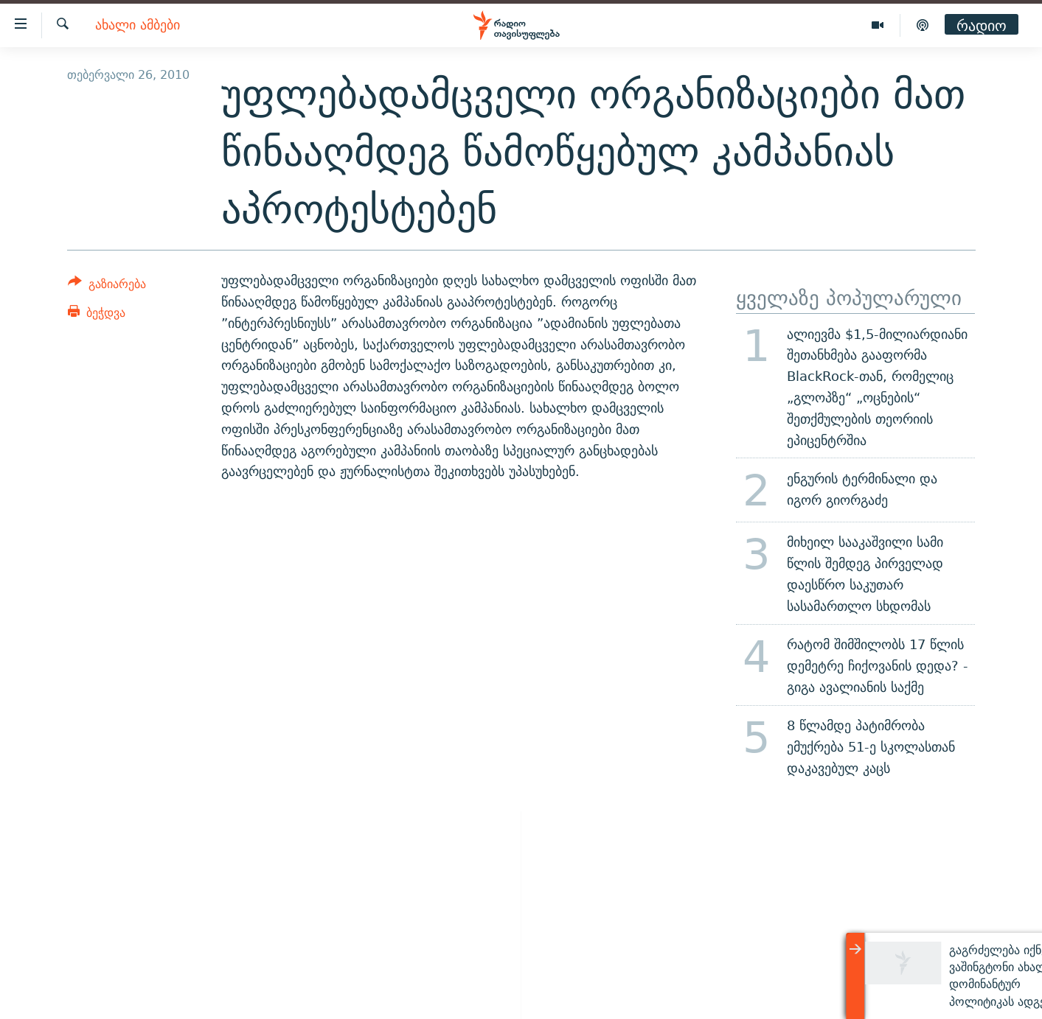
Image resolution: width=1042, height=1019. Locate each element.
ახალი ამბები (137, 25)
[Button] (107, 286)
